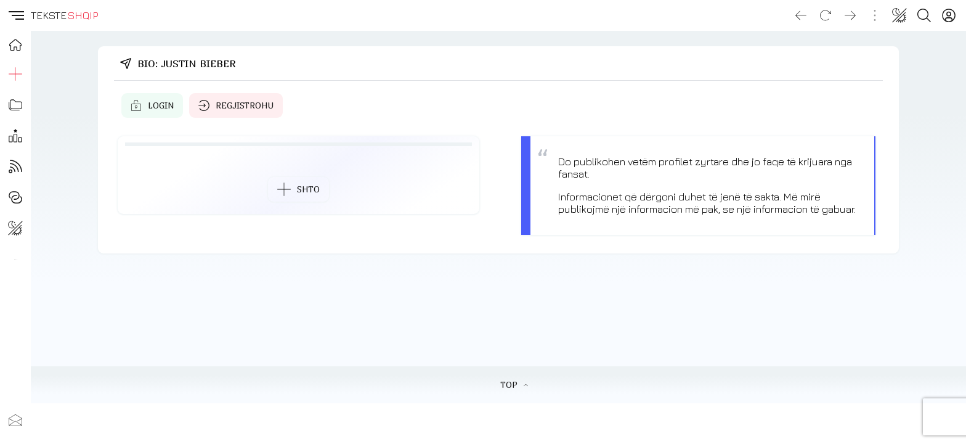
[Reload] (825, 15)
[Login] (948, 15)
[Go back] (801, 15)
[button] (15, 15)
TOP (514, 385)
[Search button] (924, 15)
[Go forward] (850, 15)
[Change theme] (899, 15)
